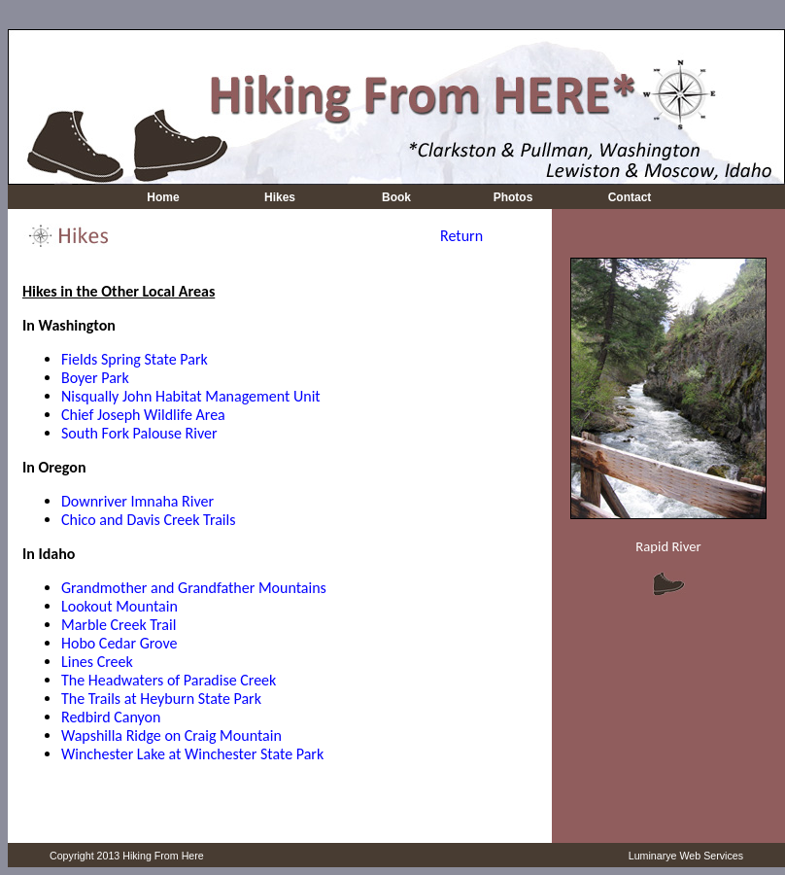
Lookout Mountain (119, 606)
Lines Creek (97, 661)
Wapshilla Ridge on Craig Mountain (171, 735)
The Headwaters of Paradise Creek (168, 680)
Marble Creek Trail (118, 624)
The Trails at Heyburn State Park (161, 698)
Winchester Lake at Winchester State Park (192, 754)
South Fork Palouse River (139, 433)
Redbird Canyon (110, 717)
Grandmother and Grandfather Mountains (193, 587)
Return (461, 236)
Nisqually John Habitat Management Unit (191, 396)
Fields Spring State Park (134, 359)
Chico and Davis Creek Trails (148, 519)
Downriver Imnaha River (137, 501)
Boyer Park (95, 377)
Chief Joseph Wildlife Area (143, 414)
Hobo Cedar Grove (119, 643)
